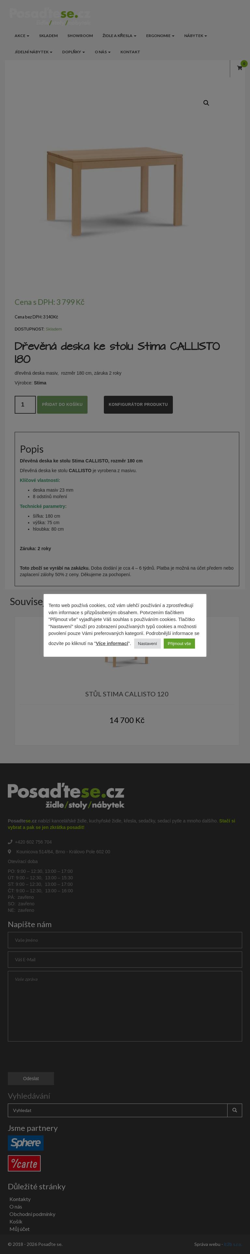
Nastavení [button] (147, 643)
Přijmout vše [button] (179, 643)
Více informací (112, 643)
